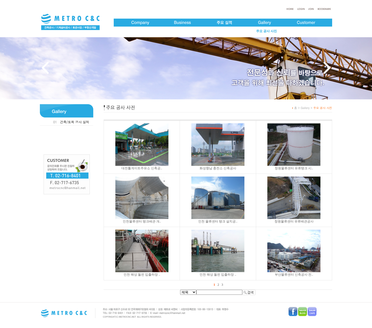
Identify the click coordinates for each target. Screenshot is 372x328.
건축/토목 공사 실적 (74, 122)
